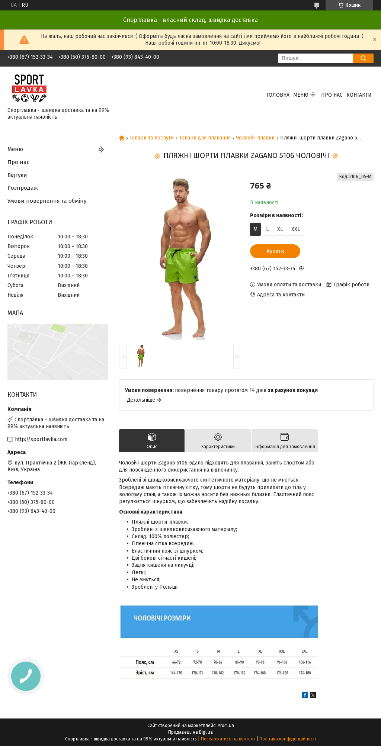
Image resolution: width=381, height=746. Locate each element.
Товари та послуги (151, 138)
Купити (275, 251)
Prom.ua (226, 725)
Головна (277, 95)
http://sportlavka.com (41, 439)
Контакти (359, 95)
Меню (300, 95)
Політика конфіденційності (287, 739)
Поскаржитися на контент (228, 739)
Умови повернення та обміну (46, 200)
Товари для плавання (205, 138)
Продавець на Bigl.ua (190, 732)
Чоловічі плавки (255, 138)
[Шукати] (363, 58)
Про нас (332, 95)
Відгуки (17, 175)
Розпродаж (22, 187)
